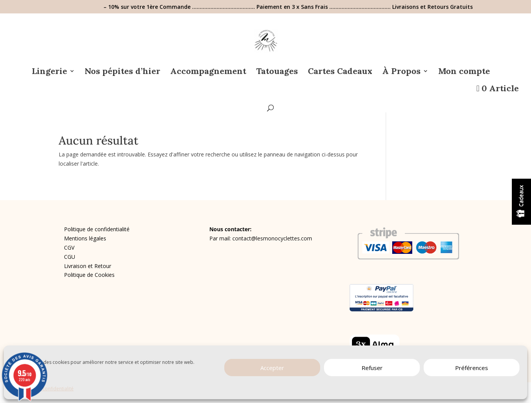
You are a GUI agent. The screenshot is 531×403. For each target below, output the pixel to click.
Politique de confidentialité (97, 229)
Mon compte (464, 72)
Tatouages (277, 72)
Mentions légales (85, 238)
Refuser (372, 368)
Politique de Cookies (89, 274)
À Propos (401, 72)
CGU (69, 256)
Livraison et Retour (87, 266)
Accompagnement (208, 72)
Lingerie (49, 72)
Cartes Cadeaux (340, 72)
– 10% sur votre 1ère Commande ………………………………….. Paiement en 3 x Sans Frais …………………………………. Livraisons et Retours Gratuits (288, 7)
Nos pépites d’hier (122, 72)
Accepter (272, 368)
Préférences (471, 368)
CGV (69, 247)
